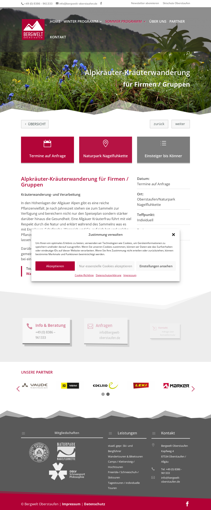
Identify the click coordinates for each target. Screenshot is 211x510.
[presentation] (18, 389)
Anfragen (104, 325)
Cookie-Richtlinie (84, 280)
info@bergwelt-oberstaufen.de (170, 479)
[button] (173, 239)
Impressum (129, 280)
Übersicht (37, 124)
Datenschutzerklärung (108, 280)
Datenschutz (94, 504)
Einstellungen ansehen (155, 271)
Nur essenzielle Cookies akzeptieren (105, 271)
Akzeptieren (55, 271)
